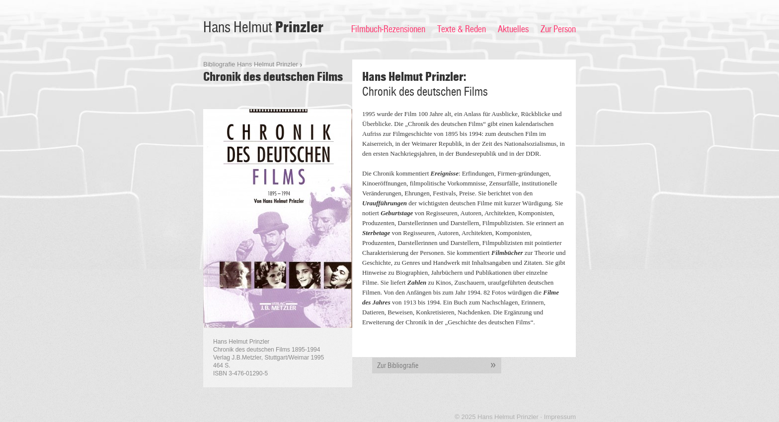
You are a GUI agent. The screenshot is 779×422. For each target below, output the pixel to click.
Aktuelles (513, 29)
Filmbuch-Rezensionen (388, 29)
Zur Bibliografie (439, 365)
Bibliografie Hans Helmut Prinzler (250, 64)
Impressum (560, 417)
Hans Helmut (263, 27)
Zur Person (558, 29)
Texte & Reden (461, 29)
